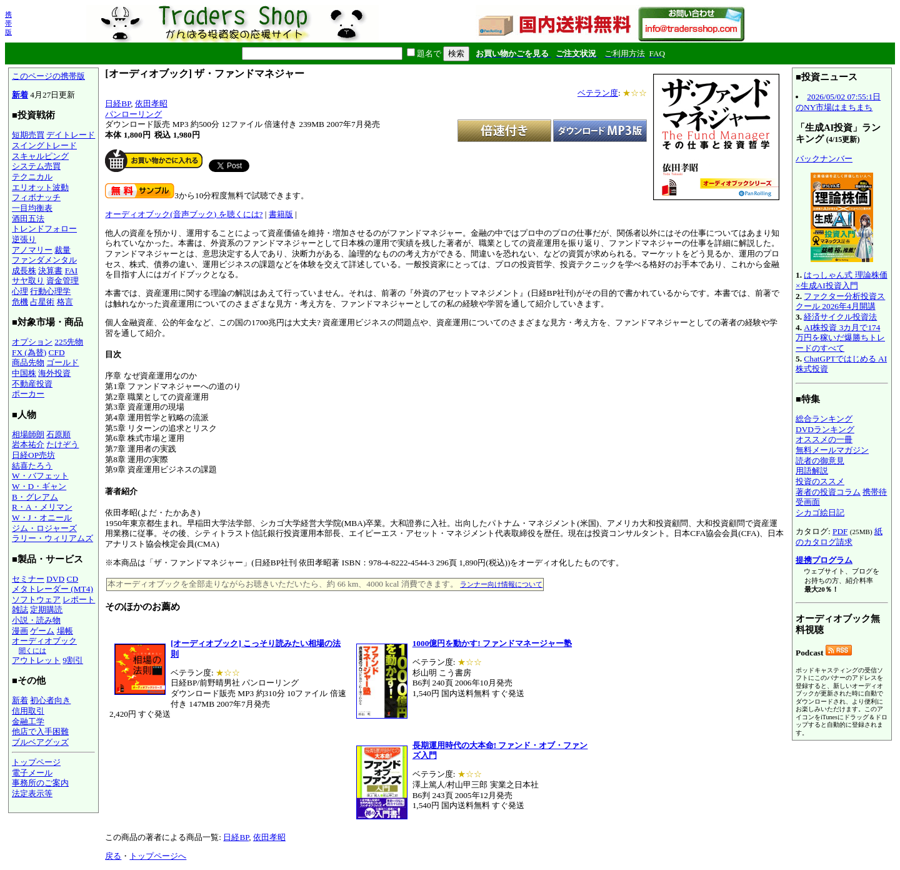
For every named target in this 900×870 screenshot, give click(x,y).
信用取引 (28, 711)
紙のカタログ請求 (839, 537)
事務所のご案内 (40, 782)
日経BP (118, 103)
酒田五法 (28, 218)
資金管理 (62, 280)
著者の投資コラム (828, 492)
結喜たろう (32, 465)
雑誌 (20, 609)
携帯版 (8, 23)
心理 (20, 291)
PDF (840, 531)
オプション (32, 341)
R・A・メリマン (42, 507)
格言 (65, 301)
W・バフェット (40, 475)
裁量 (62, 250)
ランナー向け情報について (501, 584)
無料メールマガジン (832, 450)
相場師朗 (28, 434)
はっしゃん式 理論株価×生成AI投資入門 (842, 280)
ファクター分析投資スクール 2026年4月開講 (840, 301)
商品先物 (28, 362)
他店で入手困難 (40, 731)
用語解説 (812, 470)
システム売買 (36, 166)
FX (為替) (29, 352)
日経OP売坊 (33, 455)
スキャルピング (40, 156)
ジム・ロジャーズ (44, 528)
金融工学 (28, 721)
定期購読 (46, 609)
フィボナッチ (36, 197)
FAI (71, 270)
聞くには (32, 650)
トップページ (36, 762)
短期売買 (28, 134)
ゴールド (62, 362)
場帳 (65, 630)
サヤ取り (28, 280)
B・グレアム (35, 497)
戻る (113, 856)
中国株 (24, 373)
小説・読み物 (36, 620)
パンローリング (133, 114)
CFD (57, 352)
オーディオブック (44, 640)
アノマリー (32, 250)
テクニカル (32, 176)
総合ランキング (824, 418)
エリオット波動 (40, 187)
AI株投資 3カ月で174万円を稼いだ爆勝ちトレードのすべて (840, 338)
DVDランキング (825, 429)
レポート (78, 599)
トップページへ (157, 856)
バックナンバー (824, 158)
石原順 (58, 434)
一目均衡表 (32, 208)
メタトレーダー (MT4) (52, 589)
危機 (20, 301)
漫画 (20, 630)
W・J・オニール (42, 517)
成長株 (24, 270)
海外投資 (54, 373)
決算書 (50, 270)
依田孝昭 (151, 103)
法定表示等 (32, 793)
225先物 (68, 341)
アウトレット (36, 660)
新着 (20, 94)
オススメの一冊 (824, 439)
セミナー (28, 579)
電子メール (32, 772)
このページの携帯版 (48, 76)
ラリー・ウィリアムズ (52, 538)
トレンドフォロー (44, 228)
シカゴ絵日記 (820, 512)
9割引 (72, 660)
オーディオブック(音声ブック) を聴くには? (183, 214)
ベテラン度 (598, 93)
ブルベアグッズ (40, 742)
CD (73, 579)
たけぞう (62, 444)
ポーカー (28, 393)
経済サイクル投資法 (840, 316)
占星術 (42, 301)
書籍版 (281, 214)
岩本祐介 (28, 444)
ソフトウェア (36, 599)
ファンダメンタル (44, 260)
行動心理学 (50, 291)
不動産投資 (32, 383)
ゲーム (42, 630)
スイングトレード (44, 145)
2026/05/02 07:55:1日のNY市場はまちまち (838, 102)
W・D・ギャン (39, 486)
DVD (55, 579)
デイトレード (70, 134)
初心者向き (50, 700)
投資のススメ (820, 481)
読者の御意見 (820, 460)
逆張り (24, 239)
